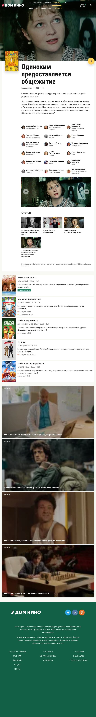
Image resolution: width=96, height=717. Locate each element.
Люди (65, 3)
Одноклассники (78, 660)
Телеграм (79, 652)
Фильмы (57, 3)
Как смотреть (46, 8)
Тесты (17, 669)
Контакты (48, 660)
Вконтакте (78, 656)
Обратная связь (48, 656)
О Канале (48, 652)
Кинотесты (33, 8)
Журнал (48, 3)
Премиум (58, 8)
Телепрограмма (35, 3)
